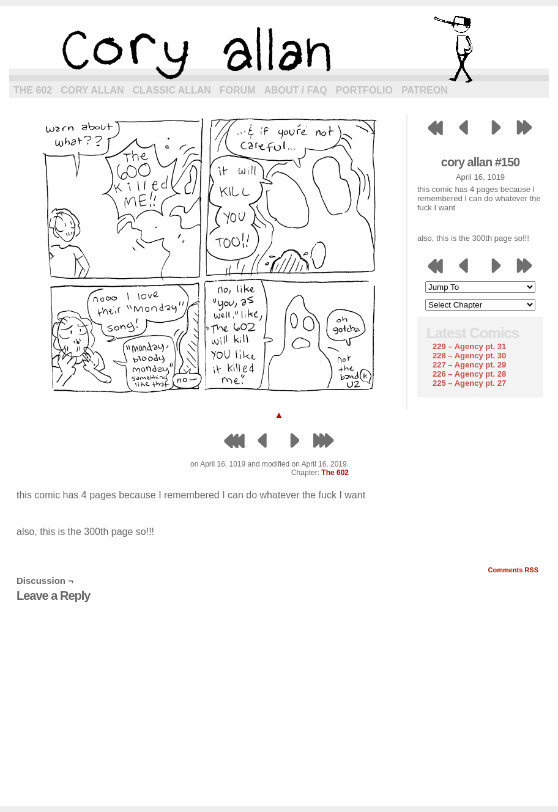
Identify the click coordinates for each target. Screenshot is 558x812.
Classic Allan (172, 90)
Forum (238, 90)
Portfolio (364, 90)
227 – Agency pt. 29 (469, 364)
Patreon (424, 90)
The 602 (32, 90)
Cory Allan (92, 90)
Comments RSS (513, 570)
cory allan (279, 49)
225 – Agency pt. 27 (469, 383)
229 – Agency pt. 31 (469, 346)
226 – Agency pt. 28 (469, 373)
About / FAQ (295, 90)
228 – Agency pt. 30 (469, 355)
